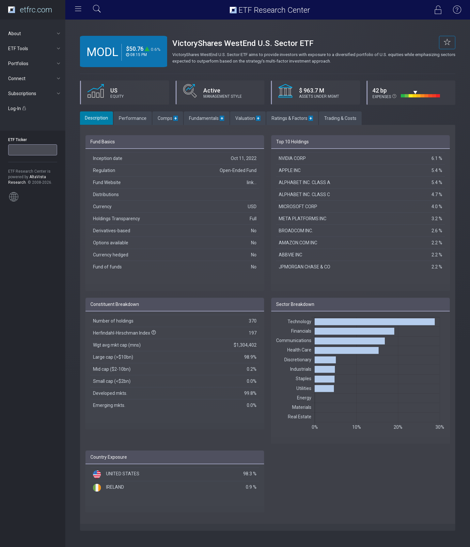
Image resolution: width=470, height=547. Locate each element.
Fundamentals (206, 118)
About (34, 33)
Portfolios (34, 63)
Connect (34, 78)
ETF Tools (34, 48)
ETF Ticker (17, 139)
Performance (133, 118)
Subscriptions (34, 93)
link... (252, 182)
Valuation (247, 118)
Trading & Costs (340, 118)
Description (96, 118)
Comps (168, 118)
